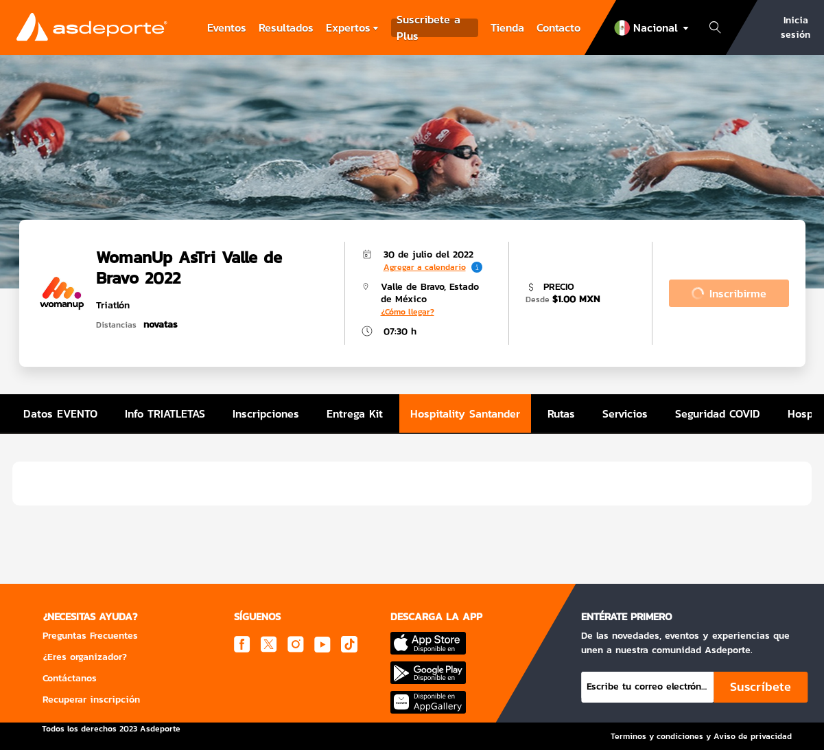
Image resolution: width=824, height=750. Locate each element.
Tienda (507, 27)
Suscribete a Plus (428, 28)
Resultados (286, 27)
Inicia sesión (795, 27)
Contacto (558, 27)
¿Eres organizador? (85, 657)
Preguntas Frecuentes (90, 635)
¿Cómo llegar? (407, 312)
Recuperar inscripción (91, 699)
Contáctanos (70, 678)
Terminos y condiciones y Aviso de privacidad (701, 736)
